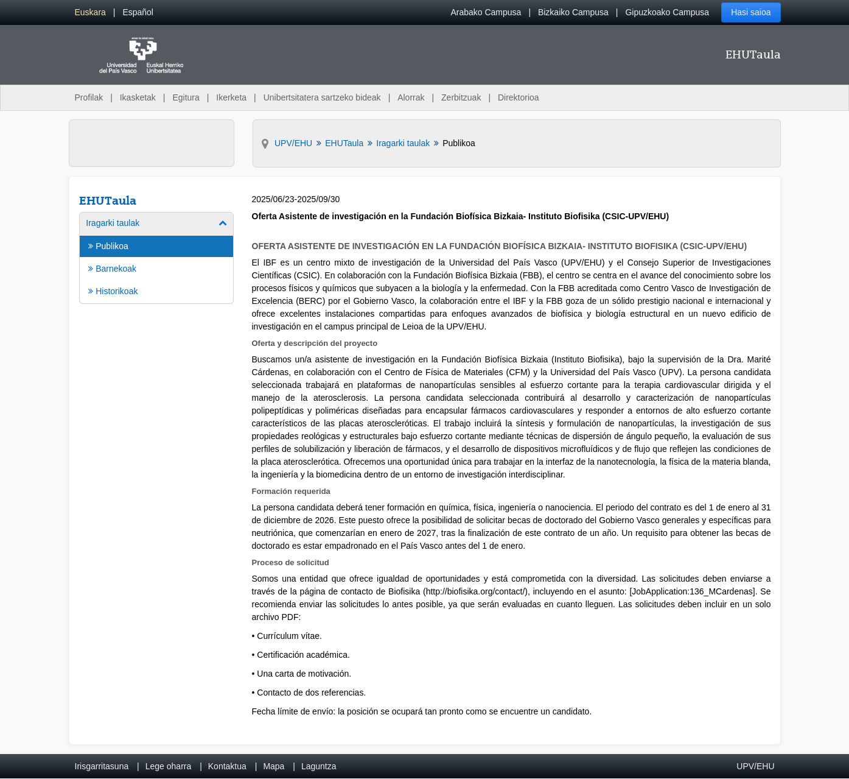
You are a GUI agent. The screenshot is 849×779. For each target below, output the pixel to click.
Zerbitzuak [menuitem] (461, 97)
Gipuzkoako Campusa (667, 12)
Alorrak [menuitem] (410, 97)
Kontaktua (227, 766)
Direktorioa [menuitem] (518, 97)
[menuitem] (90, 12)
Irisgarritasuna (102, 766)
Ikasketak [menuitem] (138, 97)
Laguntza (319, 766)
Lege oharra (168, 766)
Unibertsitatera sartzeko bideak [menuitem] (322, 97)
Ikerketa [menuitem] (231, 97)
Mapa (273, 766)
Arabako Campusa (485, 12)
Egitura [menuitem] (185, 97)
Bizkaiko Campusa (573, 12)
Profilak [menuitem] (89, 97)
